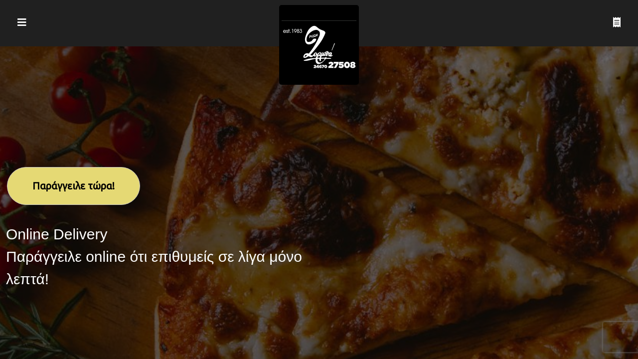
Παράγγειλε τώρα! (73, 185)
